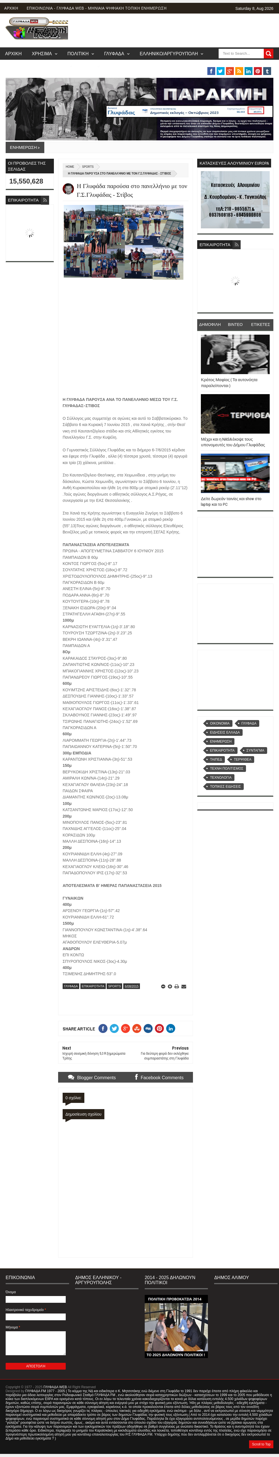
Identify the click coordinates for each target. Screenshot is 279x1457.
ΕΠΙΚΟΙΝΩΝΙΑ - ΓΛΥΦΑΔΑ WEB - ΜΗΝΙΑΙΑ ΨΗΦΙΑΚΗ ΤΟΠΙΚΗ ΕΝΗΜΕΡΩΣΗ (96, 8)
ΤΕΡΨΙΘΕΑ (242, 759)
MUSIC (88, 66)
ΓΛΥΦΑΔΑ (114, 53)
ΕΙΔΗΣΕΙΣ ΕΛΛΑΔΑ (225, 732)
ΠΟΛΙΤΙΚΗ (78, 53)
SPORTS (88, 166)
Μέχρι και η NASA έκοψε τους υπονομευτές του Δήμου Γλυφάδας (233, 442)
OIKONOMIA (219, 723)
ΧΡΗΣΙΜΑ (42, 53)
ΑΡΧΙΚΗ (11, 8)
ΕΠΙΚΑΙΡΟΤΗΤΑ (93, 986)
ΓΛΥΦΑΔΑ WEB (55, 1387)
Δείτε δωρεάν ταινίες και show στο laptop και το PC (231, 501)
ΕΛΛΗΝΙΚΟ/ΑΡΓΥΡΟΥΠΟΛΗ (169, 53)
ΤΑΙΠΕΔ (216, 759)
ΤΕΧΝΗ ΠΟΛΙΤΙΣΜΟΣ (226, 769)
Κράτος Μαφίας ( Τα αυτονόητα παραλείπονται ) (229, 382)
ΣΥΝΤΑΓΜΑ (255, 750)
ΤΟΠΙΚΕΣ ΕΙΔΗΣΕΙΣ (225, 787)
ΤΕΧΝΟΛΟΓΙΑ (220, 778)
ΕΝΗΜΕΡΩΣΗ (220, 741)
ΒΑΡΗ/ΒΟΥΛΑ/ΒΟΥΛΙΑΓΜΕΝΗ (36, 66)
